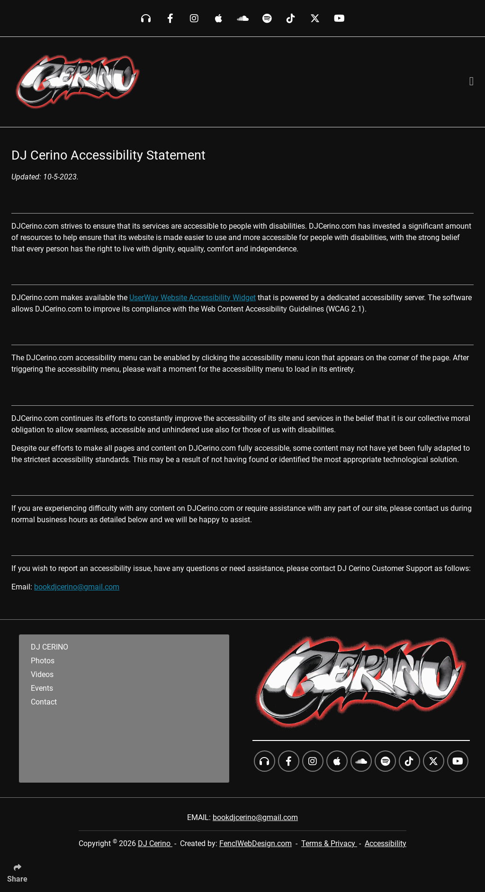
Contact (44, 701)
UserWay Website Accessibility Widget (192, 297)
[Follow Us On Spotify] (267, 18)
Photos (42, 660)
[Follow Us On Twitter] (315, 18)
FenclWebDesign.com (255, 843)
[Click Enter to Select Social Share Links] (21, 870)
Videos (42, 674)
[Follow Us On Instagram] (194, 18)
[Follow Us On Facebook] (170, 18)
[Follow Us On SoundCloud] (242, 18)
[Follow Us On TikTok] (291, 18)
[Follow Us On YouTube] (339, 18)
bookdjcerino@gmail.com (76, 586)
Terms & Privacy (329, 843)
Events (42, 688)
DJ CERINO (49, 646)
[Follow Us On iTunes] (218, 18)
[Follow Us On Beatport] (146, 18)
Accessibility (385, 843)
